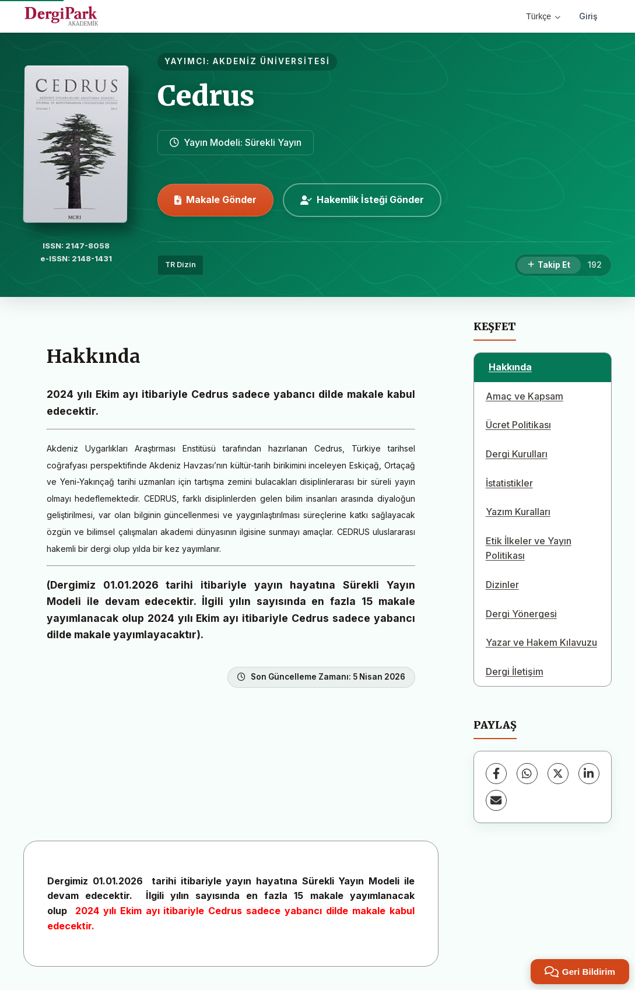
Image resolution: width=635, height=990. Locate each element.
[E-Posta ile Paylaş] (496, 800)
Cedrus (206, 95)
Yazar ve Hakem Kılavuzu (541, 642)
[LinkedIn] (588, 773)
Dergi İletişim (514, 671)
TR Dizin (180, 264)
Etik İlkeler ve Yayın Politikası (528, 548)
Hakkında (510, 367)
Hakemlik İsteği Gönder (362, 199)
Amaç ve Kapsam (524, 396)
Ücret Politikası (518, 425)
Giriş (588, 16)
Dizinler (502, 584)
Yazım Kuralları (518, 511)
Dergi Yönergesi (521, 614)
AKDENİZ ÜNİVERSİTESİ (271, 61)
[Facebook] (496, 773)
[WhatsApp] (527, 773)
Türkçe (543, 16)
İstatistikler (509, 483)
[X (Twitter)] (558, 773)
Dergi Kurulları (517, 454)
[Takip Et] (549, 265)
